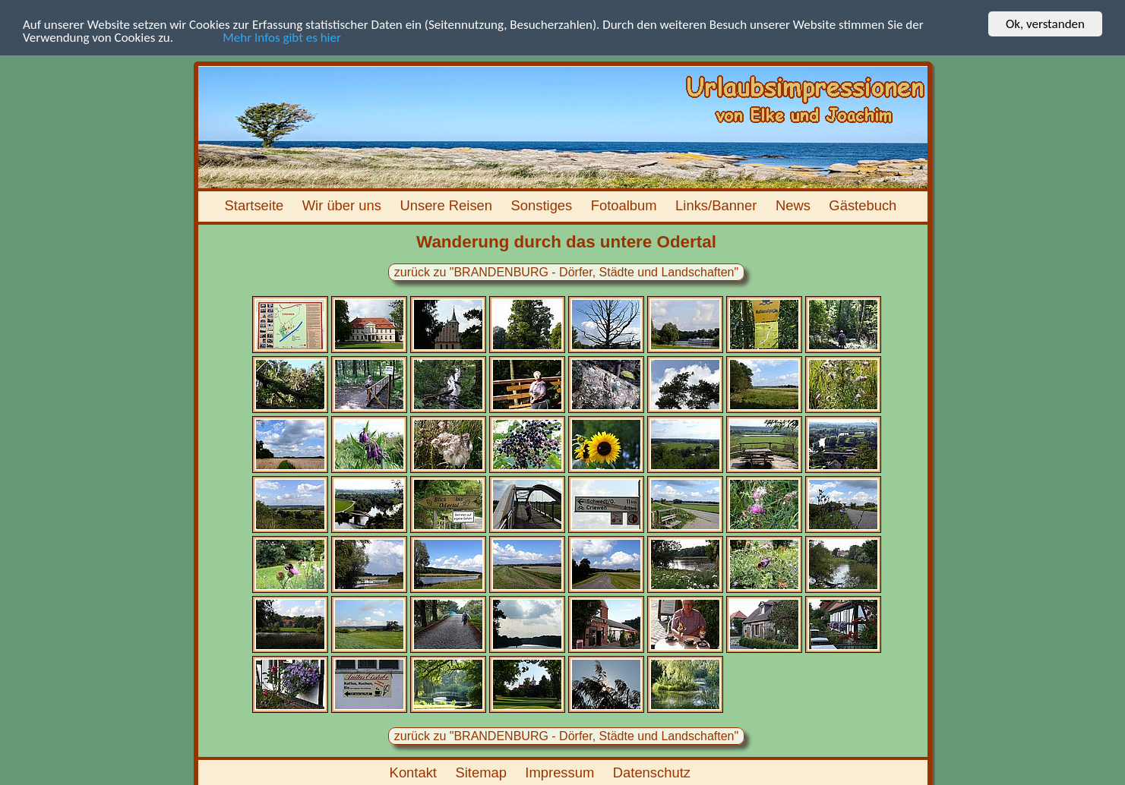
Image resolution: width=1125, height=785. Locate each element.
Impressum (561, 772)
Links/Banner (718, 205)
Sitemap (482, 772)
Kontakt (415, 772)
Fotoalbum (626, 205)
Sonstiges (543, 205)
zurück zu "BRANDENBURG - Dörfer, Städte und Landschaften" (565, 272)
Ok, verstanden (1045, 24)
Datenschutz (654, 772)
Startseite (255, 205)
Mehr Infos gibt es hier (258, 37)
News (795, 205)
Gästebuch (864, 205)
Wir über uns (344, 205)
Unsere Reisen (448, 205)
